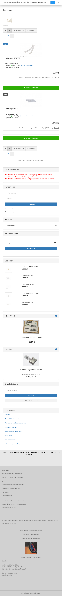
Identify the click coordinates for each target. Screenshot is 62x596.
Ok (53, 2)
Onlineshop (24, 593)
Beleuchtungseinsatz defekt (31, 370)
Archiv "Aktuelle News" (12, 419)
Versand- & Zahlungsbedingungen (12, 477)
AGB (3, 481)
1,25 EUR (31, 342)
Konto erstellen (9, 209)
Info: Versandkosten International (12, 473)
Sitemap (7, 414)
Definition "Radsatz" (11, 427)
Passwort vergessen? (11, 212)
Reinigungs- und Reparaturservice (15, 423)
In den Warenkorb (31, 88)
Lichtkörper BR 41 (12, 109)
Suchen (31, 395)
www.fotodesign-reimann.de (31, 538)
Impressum (5, 492)
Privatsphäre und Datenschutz (11, 488)
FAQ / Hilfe (8, 435)
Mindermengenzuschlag (12, 444)
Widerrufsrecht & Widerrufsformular (13, 485)
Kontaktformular (7, 496)
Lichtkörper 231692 (12, 58)
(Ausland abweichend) (26, 65)
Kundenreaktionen (10, 440)
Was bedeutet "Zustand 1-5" (13, 431)
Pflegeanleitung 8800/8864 (31, 337)
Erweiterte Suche (31, 400)
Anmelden (31, 204)
